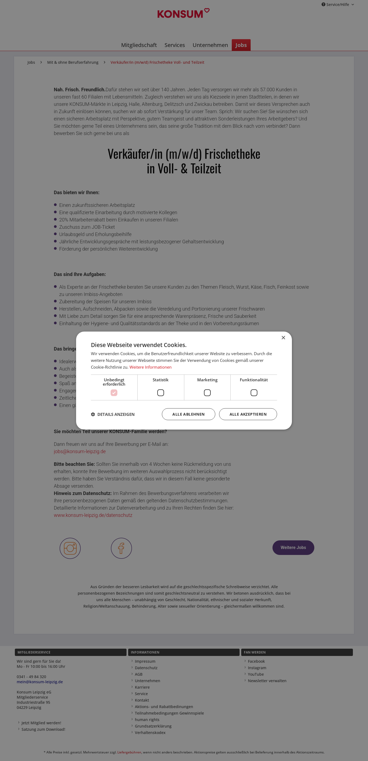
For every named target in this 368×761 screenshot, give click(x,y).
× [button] (283, 338)
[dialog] (184, 380)
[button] (113, 414)
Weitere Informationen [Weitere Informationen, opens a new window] (151, 367)
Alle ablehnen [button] (188, 413)
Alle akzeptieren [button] (248, 413)
